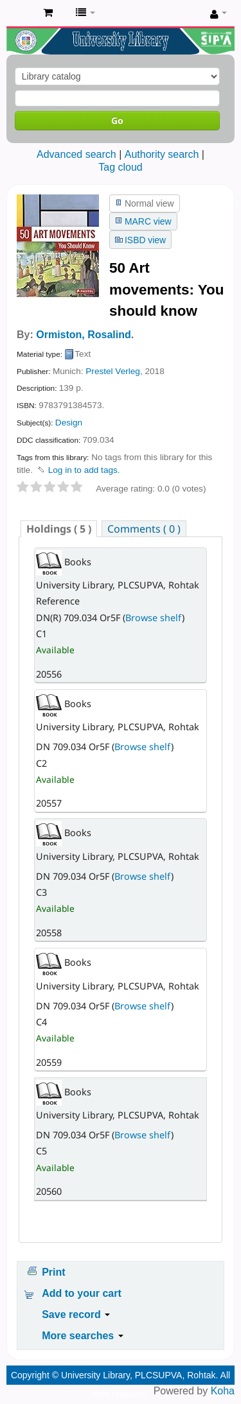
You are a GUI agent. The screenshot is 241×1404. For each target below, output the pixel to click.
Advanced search (76, 154)
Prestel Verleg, (113, 371)
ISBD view (145, 240)
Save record (76, 1314)
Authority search (162, 154)
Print (53, 1272)
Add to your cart (81, 1293)
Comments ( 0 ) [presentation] (144, 529)
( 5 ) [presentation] (58, 529)
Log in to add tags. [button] (84, 470)
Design (68, 422)
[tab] (59, 528)
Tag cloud (120, 167)
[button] (47, 13)
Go (117, 120)
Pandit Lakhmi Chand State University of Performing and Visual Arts (19, 13)
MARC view (148, 221)
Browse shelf (153, 618)
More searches (82, 1335)
